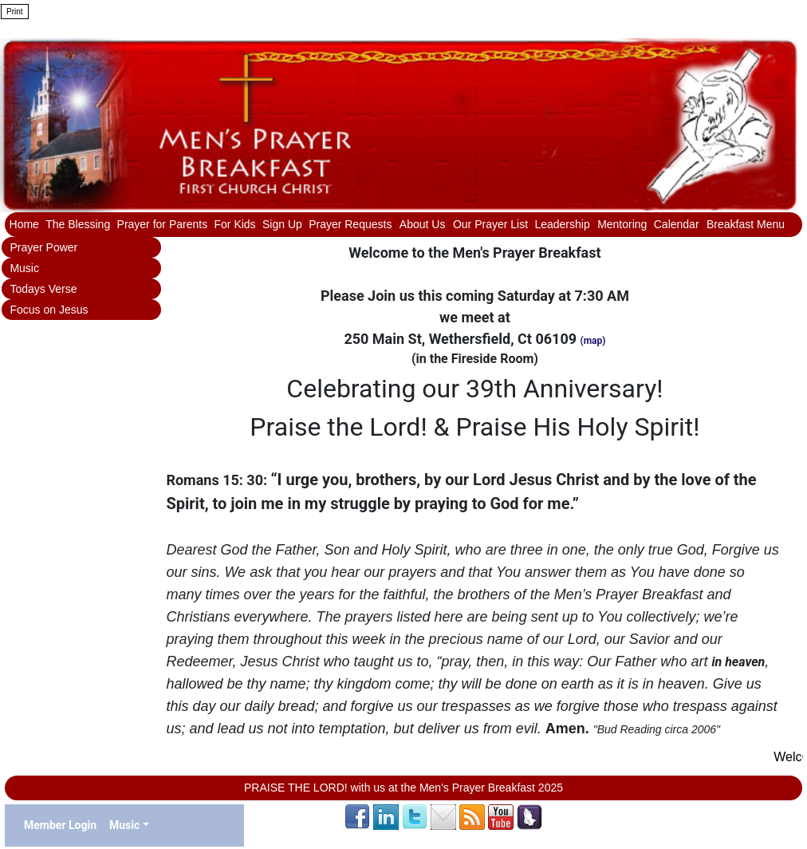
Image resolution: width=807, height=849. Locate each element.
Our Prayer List (490, 224)
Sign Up (282, 224)
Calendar (678, 224)
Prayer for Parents (162, 224)
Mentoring (622, 224)
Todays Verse (43, 288)
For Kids (235, 224)
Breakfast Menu (746, 224)
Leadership (563, 224)
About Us (424, 224)
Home (24, 224)
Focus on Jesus (49, 309)
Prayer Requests (352, 224)
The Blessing (77, 224)
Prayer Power (43, 247)
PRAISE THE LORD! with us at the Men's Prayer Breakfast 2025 (403, 787)
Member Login (60, 825)
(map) (593, 340)
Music (24, 268)
